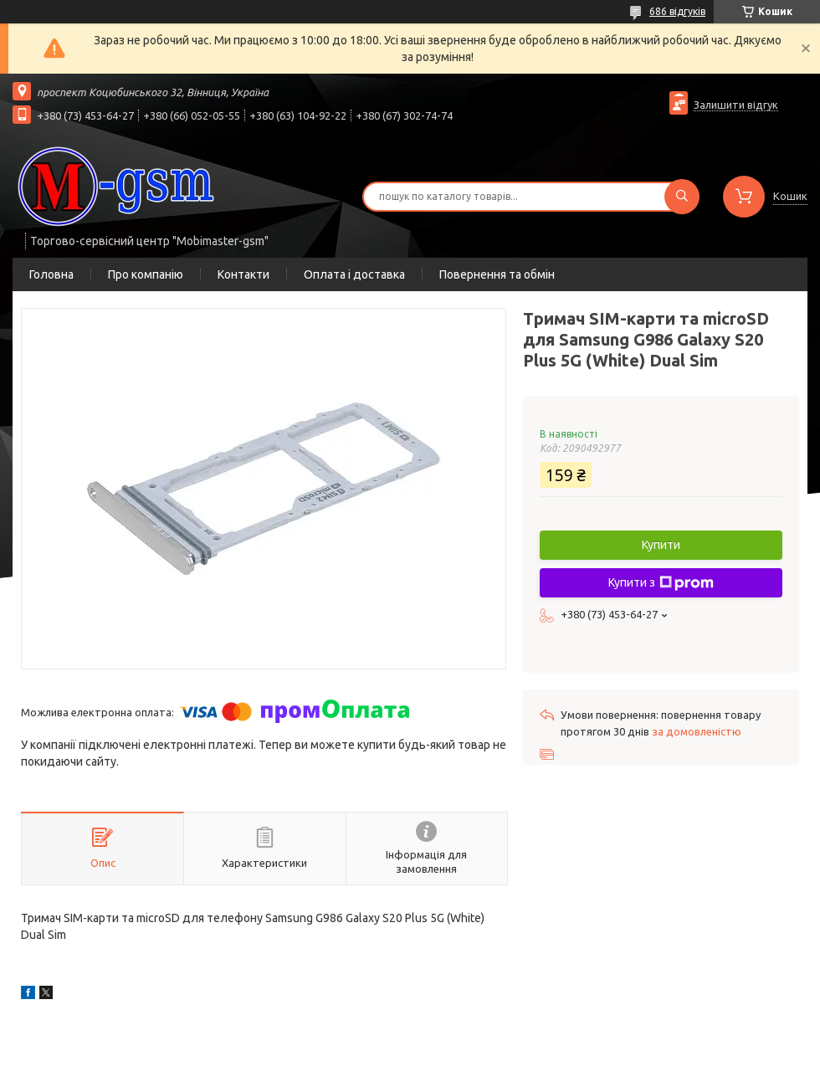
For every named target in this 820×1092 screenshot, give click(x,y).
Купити (661, 544)
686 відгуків (677, 11)
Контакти (243, 274)
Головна (51, 274)
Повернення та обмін (497, 274)
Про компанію (145, 274)
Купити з (661, 583)
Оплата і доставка (354, 274)
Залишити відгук (736, 104)
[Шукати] (682, 196)
